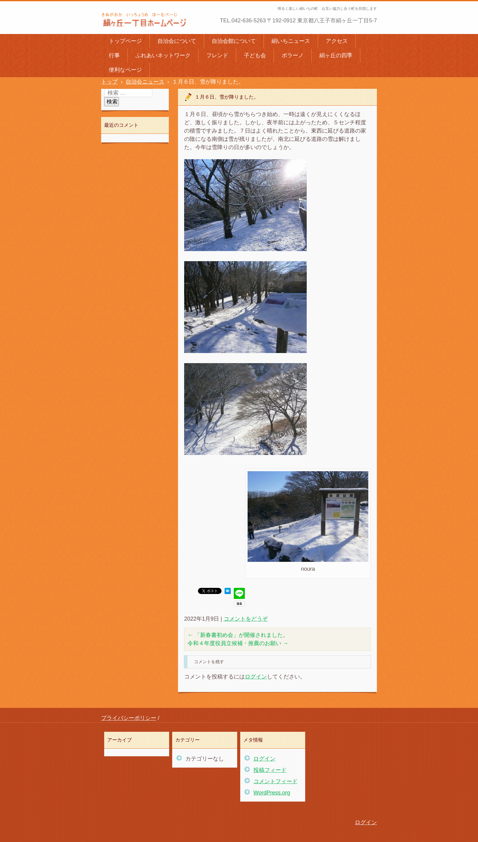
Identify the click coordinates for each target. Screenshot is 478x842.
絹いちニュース (290, 41)
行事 (114, 55)
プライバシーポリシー (128, 718)
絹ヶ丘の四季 (335, 55)
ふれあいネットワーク (163, 55)
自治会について (176, 41)
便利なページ (125, 70)
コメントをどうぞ (246, 619)
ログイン (256, 677)
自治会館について (234, 41)
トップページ (125, 41)
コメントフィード (275, 781)
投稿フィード (269, 770)
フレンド (217, 55)
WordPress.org (271, 793)
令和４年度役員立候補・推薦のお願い (238, 643)
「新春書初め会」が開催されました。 (238, 635)
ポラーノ (293, 55)
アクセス (337, 41)
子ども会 (255, 55)
